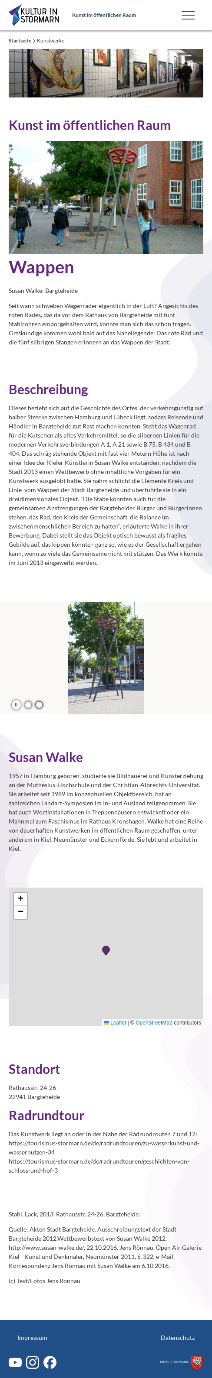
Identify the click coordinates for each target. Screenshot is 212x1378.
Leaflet (115, 1023)
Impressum (32, 1337)
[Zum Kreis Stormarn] (181, 1362)
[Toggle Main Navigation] (188, 15)
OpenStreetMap (154, 1023)
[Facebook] (49, 1362)
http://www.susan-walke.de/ (46, 1247)
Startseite (20, 40)
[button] (28, 704)
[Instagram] (32, 1362)
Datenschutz (178, 1337)
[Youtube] (15, 1362)
